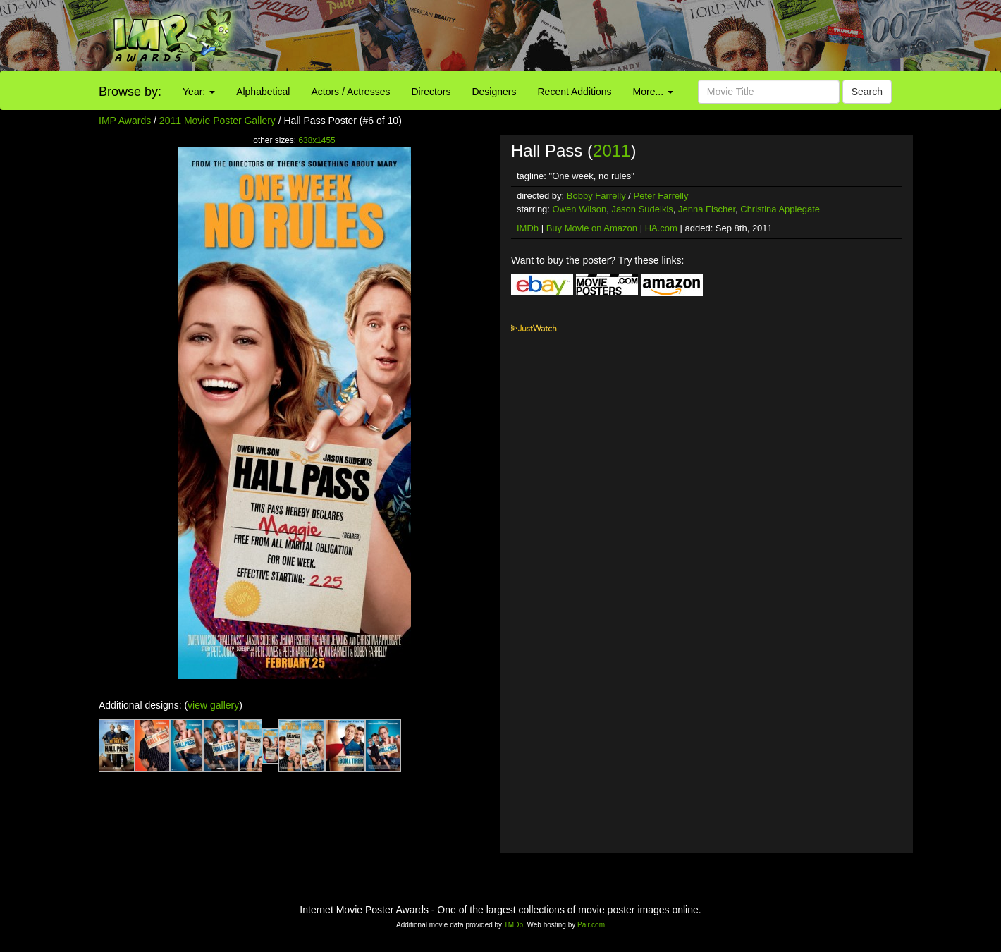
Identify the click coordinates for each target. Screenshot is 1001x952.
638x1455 (316, 140)
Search (867, 91)
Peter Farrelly (660, 195)
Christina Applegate (780, 209)
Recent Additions (575, 91)
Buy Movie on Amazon (591, 228)
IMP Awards (125, 120)
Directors (430, 91)
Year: (199, 91)
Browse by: (130, 92)
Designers (494, 91)
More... (653, 91)
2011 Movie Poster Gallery (217, 120)
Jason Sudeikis (642, 209)
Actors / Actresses (350, 91)
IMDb (528, 228)
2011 (611, 150)
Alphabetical (263, 91)
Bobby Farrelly (596, 195)
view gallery (213, 705)
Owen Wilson (580, 209)
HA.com (661, 228)
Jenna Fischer (706, 209)
